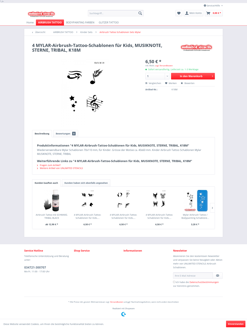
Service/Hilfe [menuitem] (212, 5)
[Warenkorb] (214, 13)
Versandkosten (116, 302)
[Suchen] (140, 13)
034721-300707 (35, 267)
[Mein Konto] (193, 13)
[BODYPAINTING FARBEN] (80, 22)
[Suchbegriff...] (116, 13)
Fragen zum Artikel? (49, 165)
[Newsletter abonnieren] (218, 275)
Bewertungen (66, 133)
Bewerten (188, 83)
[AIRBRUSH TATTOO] (50, 22)
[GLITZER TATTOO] (109, 22)
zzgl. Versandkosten (164, 65)
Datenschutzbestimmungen (204, 282)
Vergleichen (153, 83)
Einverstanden (236, 323)
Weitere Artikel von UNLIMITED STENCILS (60, 168)
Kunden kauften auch (46, 182)
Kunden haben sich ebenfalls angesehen (86, 182)
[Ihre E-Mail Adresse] (193, 275)
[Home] (30, 22)
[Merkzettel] (178, 13)
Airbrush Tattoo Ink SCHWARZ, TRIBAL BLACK (52, 216)
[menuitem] (116, 13)
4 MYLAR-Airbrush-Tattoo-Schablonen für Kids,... (87, 216)
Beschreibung (42, 133)
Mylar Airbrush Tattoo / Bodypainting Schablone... (195, 216)
